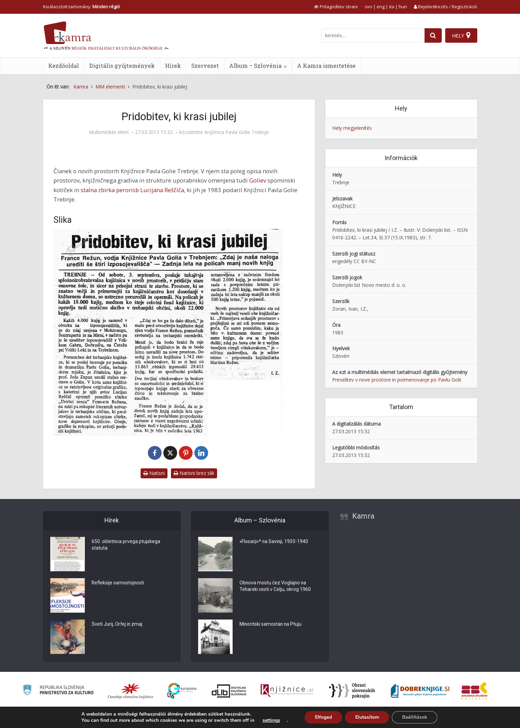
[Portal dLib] (229, 690)
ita (391, 6)
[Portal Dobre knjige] (420, 691)
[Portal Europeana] (182, 691)
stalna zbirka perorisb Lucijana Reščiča (132, 190)
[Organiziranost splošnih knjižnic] (131, 690)
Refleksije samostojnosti (118, 583)
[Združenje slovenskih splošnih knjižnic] (287, 691)
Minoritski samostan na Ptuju (271, 624)
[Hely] (461, 35)
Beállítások (414, 717)
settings (270, 720)
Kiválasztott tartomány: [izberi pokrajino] (81, 6)
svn (368, 6)
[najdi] (433, 35)
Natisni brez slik (194, 473)
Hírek (173, 65)
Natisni (154, 473)
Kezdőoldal (63, 65)
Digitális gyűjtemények (122, 65)
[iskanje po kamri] (373, 35)
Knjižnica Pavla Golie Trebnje (236, 132)
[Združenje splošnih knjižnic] (474, 690)
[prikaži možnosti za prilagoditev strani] (336, 6)
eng (381, 6)
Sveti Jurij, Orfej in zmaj (117, 624)
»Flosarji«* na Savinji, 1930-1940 (274, 542)
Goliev (257, 180)
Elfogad (323, 717)
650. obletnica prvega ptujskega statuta (126, 545)
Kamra (363, 516)
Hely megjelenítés (352, 128)
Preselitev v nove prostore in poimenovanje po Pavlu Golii (396, 379)
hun (403, 6)
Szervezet (205, 65)
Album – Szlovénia (255, 65)
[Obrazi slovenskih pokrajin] (352, 690)
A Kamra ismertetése (326, 65)
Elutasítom (367, 717)
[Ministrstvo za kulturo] (58, 691)
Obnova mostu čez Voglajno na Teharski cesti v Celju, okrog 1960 (275, 587)
